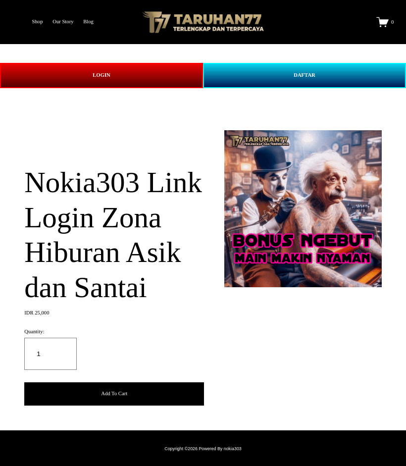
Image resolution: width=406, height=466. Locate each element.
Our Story (62, 21)
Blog (88, 21)
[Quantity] (50, 354)
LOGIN (101, 75)
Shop (37, 21)
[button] (114, 394)
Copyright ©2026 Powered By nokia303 (203, 448)
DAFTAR (304, 75)
